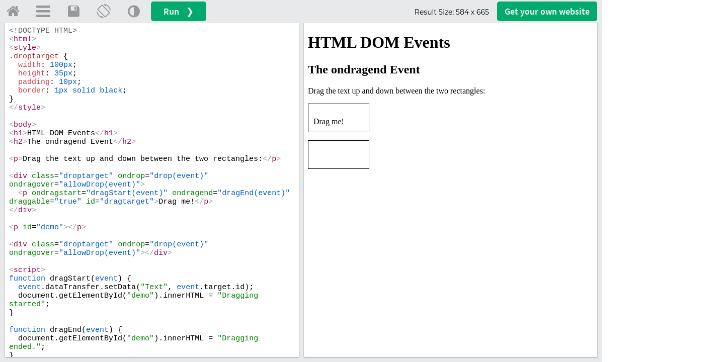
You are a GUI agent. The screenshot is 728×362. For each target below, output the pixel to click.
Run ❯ (179, 11)
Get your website (547, 11)
